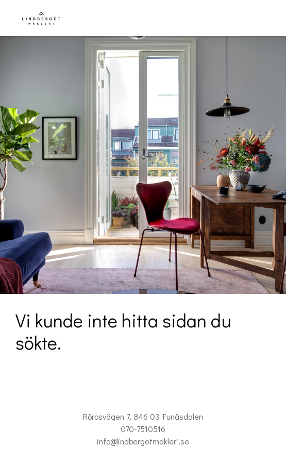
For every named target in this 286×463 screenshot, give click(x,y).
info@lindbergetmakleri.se (143, 441)
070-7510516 (143, 428)
